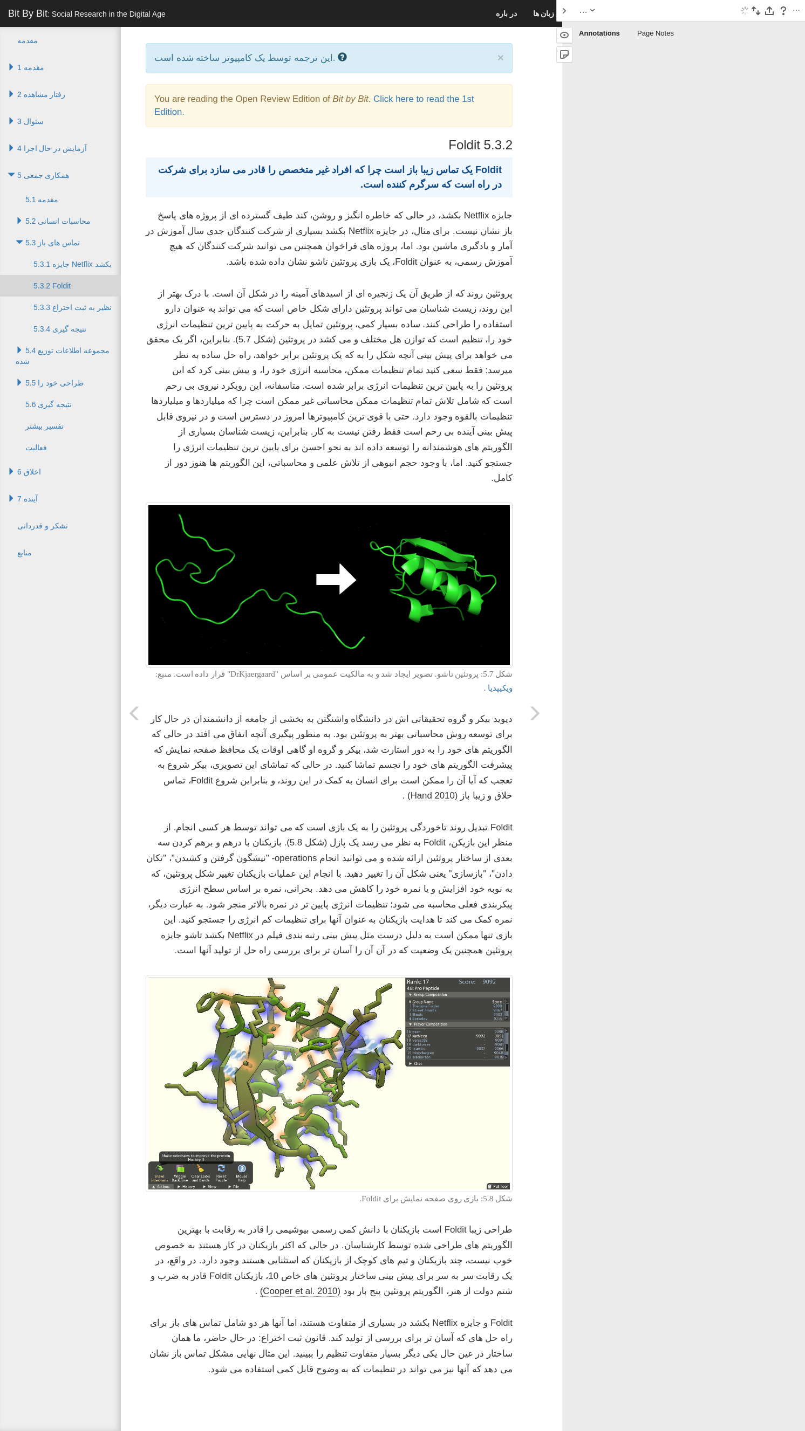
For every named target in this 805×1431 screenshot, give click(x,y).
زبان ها (544, 13)
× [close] (500, 57)
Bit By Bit (87, 13)
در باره (506, 13)
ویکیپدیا (500, 688)
